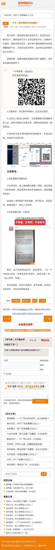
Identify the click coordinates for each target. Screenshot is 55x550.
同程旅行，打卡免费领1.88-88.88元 (20, 515)
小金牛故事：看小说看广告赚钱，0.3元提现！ (28, 434)
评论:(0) (33, 340)
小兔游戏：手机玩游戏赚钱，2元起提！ (21, 491)
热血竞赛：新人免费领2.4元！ (18, 508)
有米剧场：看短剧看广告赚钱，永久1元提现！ (28, 449)
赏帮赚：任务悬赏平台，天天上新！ (20, 488)
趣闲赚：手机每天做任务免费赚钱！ (20, 484)
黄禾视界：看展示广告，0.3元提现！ (23, 464)
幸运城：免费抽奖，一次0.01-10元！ (20, 529)
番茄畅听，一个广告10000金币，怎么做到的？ (28, 418)
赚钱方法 (26, 301)
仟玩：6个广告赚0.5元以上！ (20, 459)
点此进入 (29, 71)
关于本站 (5, 541)
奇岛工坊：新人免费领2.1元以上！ (19, 505)
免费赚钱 (23, 15)
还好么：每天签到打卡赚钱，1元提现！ (21, 501)
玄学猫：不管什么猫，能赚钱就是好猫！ (25, 444)
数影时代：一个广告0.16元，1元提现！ (25, 439)
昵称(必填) (44, 361)
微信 (35, 301)
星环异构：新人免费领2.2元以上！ (19, 512)
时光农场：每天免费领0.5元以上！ (19, 519)
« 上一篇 (7, 319)
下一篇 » (48, 319)
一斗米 (42, 301)
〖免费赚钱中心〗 (30, 545)
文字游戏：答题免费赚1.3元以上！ (22, 454)
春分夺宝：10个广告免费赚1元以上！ (24, 423)
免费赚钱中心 (27, 3)
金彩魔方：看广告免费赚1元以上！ (23, 428)
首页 (15, 15)
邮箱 (42, 365)
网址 (42, 370)
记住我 (8, 374)
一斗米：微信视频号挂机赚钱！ (24, 23)
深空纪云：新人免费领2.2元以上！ (19, 526)
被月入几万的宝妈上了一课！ (17, 533)
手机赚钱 (16, 301)
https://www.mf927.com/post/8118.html (27, 314)
